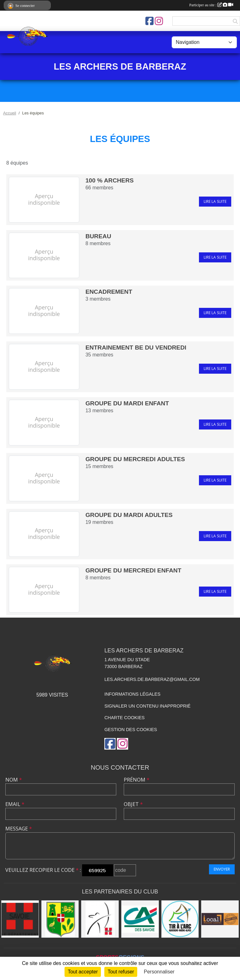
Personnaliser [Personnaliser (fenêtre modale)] (159, 971)
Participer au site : (211, 5)
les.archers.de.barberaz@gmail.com (152, 679)
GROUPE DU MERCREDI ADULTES (135, 459)
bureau (98, 236)
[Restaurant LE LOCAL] (220, 919)
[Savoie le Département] (20, 919)
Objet (133, 804)
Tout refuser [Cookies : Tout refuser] (120, 971)
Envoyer (222, 869)
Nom (13, 779)
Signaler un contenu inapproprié (147, 706)
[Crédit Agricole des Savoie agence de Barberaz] (140, 919)
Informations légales (132, 694)
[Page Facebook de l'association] (149, 21)
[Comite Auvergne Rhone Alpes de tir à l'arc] (180, 919)
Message (18, 828)
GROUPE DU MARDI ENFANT (127, 403)
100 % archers (110, 180)
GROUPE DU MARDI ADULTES (129, 515)
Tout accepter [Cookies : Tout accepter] (83, 971)
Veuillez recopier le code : (43, 870)
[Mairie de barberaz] (60, 919)
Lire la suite (215, 201)
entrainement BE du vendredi (136, 347)
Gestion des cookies (130, 729)
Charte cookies (124, 717)
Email (14, 804)
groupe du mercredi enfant (133, 570)
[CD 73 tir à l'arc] (100, 919)
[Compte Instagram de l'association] (159, 21)
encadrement (109, 291)
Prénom (136, 779)
